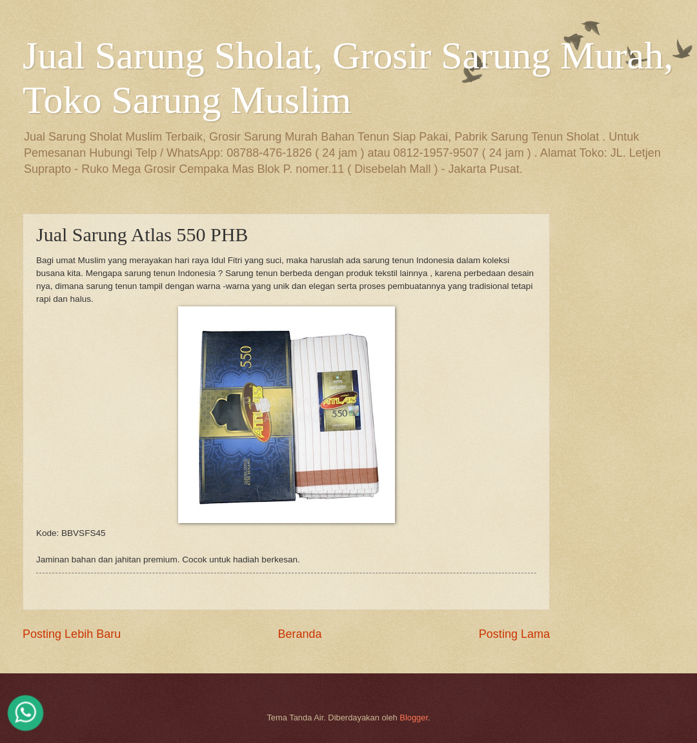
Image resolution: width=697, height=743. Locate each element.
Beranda (299, 634)
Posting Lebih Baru (72, 634)
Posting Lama (514, 634)
